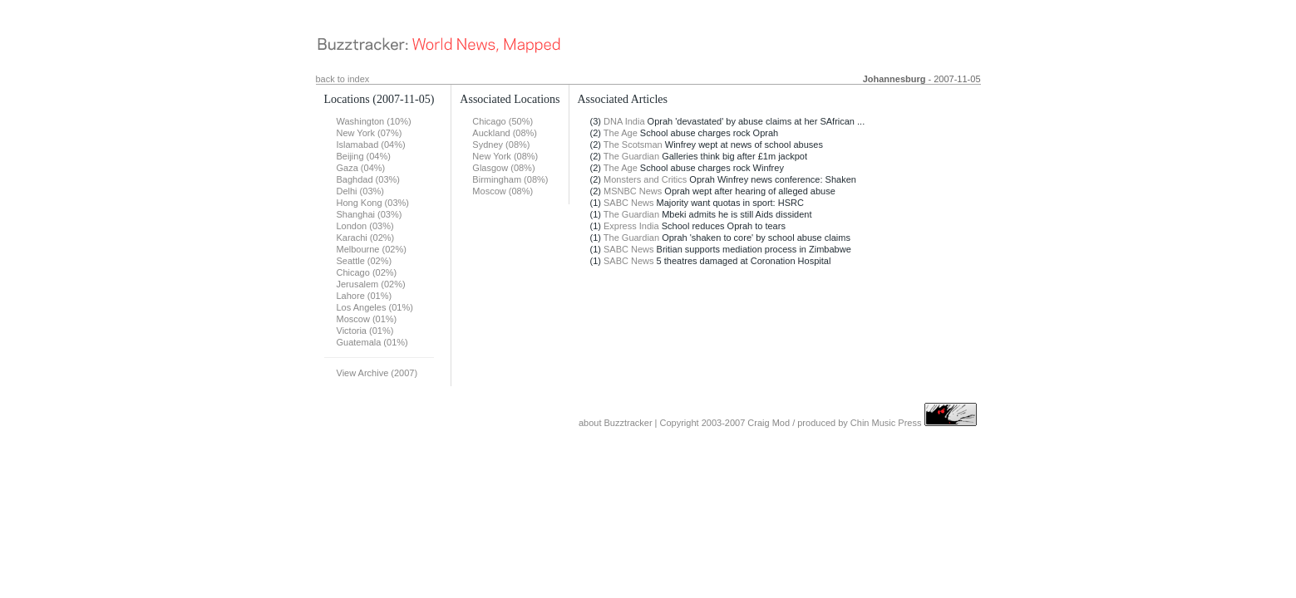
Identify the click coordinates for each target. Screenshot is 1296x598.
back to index (343, 79)
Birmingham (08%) (510, 179)
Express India (631, 226)
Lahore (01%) (364, 296)
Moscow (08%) (502, 191)
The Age (621, 133)
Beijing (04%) (364, 156)
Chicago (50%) (502, 121)
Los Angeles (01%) (375, 307)
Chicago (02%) (367, 272)
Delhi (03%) (360, 191)
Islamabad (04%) (371, 145)
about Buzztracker (616, 423)
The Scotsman (633, 145)
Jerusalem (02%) (371, 284)
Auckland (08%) (504, 133)
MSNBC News (633, 191)
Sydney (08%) (501, 145)
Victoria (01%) (365, 331)
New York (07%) (369, 133)
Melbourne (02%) (372, 249)
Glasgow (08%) (503, 168)
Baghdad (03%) (368, 179)
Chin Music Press (886, 423)
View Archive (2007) (377, 373)
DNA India (624, 121)
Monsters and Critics (645, 179)
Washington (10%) (374, 121)
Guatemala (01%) (372, 342)
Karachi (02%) (366, 238)
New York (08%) (505, 156)
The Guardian (631, 156)
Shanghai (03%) (369, 214)
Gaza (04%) (361, 168)
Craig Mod (768, 423)
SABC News (629, 203)
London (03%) (365, 226)
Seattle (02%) (364, 261)
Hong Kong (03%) (373, 203)
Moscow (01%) (367, 319)
